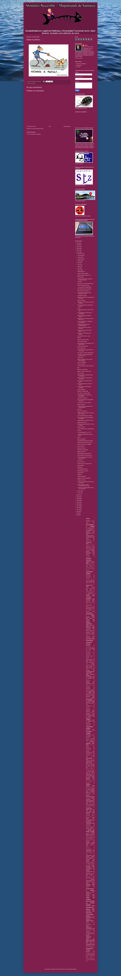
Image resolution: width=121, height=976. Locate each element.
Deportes (88, 621)
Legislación (88, 754)
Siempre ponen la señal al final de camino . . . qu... (84, 331)
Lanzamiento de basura (82, 397)
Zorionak (92, 959)
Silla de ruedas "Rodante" (82, 346)
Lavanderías (88, 750)
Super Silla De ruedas (82, 341)
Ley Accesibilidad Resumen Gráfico (84, 415)
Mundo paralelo (91, 789)
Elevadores (88, 653)
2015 (78, 504)
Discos (87, 634)
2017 (78, 500)
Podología (87, 833)
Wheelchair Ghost (81, 271)
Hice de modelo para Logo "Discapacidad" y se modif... (83, 485)
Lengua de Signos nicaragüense (84, 478)
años (91, 543)
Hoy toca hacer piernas (82, 411)
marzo (79, 270)
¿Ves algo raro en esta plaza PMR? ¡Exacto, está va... (84, 355)
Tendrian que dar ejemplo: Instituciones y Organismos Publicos (90, 936)
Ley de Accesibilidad (81, 362)
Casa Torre (90, 582)
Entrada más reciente (31, 126)
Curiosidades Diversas (89, 613)
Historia (88, 711)
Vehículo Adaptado (81, 389)
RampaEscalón (89, 855)
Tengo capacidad (90, 940)
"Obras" (79, 308)
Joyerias (91, 745)
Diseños (87, 635)
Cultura (87, 611)
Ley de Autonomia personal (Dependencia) (90, 761)
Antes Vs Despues (81, 300)
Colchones (92, 591)
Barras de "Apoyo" (81, 427)
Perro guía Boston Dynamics (83, 290)
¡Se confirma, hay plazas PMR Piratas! (85, 352)
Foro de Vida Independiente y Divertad (90, 691)
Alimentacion (88, 539)
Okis (78, 367)
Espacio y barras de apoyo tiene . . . (84, 371)
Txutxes (91, 946)
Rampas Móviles (90, 856)
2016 (78, 502)
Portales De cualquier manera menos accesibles (90, 842)
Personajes (90, 820)
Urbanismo (89, 948)
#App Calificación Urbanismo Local (84, 455)
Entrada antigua (67, 126)
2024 (78, 246)
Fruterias (92, 693)
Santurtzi (88, 884)
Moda (87, 787)
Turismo (87, 945)
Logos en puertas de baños (83, 339)
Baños (92, 562)
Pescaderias (88, 824)
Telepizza (92, 932)
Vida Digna (89, 954)
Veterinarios (92, 953)
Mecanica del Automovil (90, 780)
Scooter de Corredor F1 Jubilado (84, 444)
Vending (87, 953)
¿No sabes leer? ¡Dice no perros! (84, 402)
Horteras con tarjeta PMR (82, 391)
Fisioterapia (88, 688)
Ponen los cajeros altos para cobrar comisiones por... (84, 458)
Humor (88, 718)
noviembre (80, 255)
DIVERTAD (88, 645)
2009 (78, 515)
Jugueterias (88, 747)
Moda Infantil (92, 787)
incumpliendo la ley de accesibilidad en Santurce (90, 736)
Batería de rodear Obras (82, 369)
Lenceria (87, 755)
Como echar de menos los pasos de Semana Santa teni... (84, 279)
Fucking (79, 430)
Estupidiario (88, 680)
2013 (78, 507)
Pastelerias (88, 813)
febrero (79, 490)
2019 (78, 496)
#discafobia (88, 520)
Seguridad (88, 885)
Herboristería (88, 708)
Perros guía (92, 819)
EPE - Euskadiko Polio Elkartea (34, 134)
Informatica (88, 738)
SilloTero (79, 337)
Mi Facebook (79, 65)
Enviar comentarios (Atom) (37, 128)
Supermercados (89, 924)
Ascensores (88, 547)
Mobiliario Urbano (88, 785)
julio (79, 262)
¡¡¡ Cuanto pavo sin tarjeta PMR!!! (84, 287)
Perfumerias (91, 816)
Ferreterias (88, 687)
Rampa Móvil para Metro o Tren (84, 275)
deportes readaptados (89, 623)
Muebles (92, 788)
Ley (91, 755)
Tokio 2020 (91, 941)
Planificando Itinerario (81, 422)
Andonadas (89, 542)
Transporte (88, 944)
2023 (78, 248)
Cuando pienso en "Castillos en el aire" (85, 420)
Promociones (88, 847)
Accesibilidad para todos (82, 469)
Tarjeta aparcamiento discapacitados (89, 927)
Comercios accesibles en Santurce (90, 598)
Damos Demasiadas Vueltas (83, 285)
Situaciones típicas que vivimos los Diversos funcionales (90, 911)
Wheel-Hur (79, 474)
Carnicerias (88, 577)
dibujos (87, 630)
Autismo (87, 554)
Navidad (92, 791)
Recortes (88, 866)
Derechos (88, 627)
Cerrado (92, 588)
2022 (78, 250)
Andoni (86, 45)
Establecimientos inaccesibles (90, 672)
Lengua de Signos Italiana (82, 273)
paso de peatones (90, 811)
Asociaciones (89, 552)
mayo (79, 266)
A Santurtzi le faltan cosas (90, 522)
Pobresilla (79, 409)
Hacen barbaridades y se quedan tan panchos (90, 699)
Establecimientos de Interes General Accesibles (90, 669)
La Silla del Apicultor (81, 476)
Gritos (78, 437)
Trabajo (90, 942)
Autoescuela (88, 555)
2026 (78, 243)
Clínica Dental (89, 590)
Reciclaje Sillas (80, 277)
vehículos (88, 951)
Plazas (93, 828)
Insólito (87, 741)
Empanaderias (88, 654)
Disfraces (88, 637)
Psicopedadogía (88, 849)
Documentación (88, 646)
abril (79, 268)
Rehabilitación (88, 872)
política (90, 834)
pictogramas (88, 825)
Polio (93, 833)
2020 (78, 495)
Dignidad (88, 633)
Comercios (88, 595)
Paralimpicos (89, 808)
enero (79, 492)
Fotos (87, 693)
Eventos (87, 682)
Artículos (91, 546)
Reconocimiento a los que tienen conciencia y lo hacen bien (90, 863)
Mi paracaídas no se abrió (82, 470)
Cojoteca (87, 591)
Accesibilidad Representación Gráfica (85, 440)
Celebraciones (89, 585)
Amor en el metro (81, 461)
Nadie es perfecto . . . (81, 404)
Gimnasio (89, 695)
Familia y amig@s (89, 684)
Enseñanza (92, 662)
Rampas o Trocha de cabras (90, 860)
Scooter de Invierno (81, 448)
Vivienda (92, 955)
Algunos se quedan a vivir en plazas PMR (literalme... (84, 360)
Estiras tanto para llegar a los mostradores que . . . (83, 325)
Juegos (87, 746)
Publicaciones (89, 850)
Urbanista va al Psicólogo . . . (83, 449)
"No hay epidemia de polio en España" (85, 365)
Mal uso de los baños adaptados (90, 776)
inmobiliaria (91, 740)
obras (87, 800)
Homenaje (91, 712)
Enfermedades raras (90, 659)
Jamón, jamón (80, 357)
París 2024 (91, 809)
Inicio (50, 126)
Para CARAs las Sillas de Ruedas (84, 289)
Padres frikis (80, 467)
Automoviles (88, 556)
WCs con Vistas (80, 446)
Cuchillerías (90, 610)
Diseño (91, 634)
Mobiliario (88, 783)
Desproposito (88, 629)
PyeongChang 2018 (90, 851)
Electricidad (88, 650)
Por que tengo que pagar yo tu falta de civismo (90, 838)
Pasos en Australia (81, 364)
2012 (78, 509)
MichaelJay (61, 969)
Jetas (93, 743)
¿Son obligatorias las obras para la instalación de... (84, 313)
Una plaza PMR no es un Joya (83, 336)
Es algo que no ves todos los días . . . (85, 463)
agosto (79, 261)
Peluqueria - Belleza (90, 815)
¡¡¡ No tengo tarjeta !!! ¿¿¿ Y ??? (84, 432)
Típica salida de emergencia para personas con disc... (84, 293)
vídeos (87, 955)
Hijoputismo (88, 709)
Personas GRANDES (89, 822)
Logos (88, 771)
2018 (78, 498)
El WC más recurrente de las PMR (84, 442)
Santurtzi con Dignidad (81, 63)
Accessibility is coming (82, 295)
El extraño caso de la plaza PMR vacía (85, 283)
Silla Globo (79, 281)
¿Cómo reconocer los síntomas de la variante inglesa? (85, 407)
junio (79, 264)
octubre (79, 257)
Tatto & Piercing (88, 929)
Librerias (90, 763)
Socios (92, 916)
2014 (78, 505)
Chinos (90, 589)
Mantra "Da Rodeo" (81, 451)
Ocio (93, 801)
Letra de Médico (80, 465)
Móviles (88, 788)
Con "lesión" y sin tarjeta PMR (83, 393)
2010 (78, 513)
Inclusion (89, 731)
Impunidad (89, 726)
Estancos (87, 679)
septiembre (80, 259)
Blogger (74, 969)
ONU (90, 803)
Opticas (87, 804)
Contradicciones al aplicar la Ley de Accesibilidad (90, 606)
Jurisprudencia (88, 748)
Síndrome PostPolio (88, 905)
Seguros (87, 887)
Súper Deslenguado (81, 439)
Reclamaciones (80, 472)
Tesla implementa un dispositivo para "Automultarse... (85, 375)
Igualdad (90, 721)
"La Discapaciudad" (81, 348)
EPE (93, 665)
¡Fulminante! (80, 460)
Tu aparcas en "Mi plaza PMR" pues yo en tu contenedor (85, 488)
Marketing (88, 779)
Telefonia (87, 932)
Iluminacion (88, 725)
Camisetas (89, 571)
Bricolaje (87, 567)
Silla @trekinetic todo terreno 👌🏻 (84, 453)
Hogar (87, 712)
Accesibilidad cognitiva (90, 527)
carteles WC (91, 581)
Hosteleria (88, 713)
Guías (87, 697)
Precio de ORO (80, 373)
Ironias (92, 741)
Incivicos (88, 730)
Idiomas (93, 719)
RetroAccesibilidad (90, 874)
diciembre (80, 253)
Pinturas (87, 827)
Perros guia (33, 83)
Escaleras (90, 666)
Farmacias (88, 686)
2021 (78, 252)
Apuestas (87, 545)
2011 (78, 511)
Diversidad (88, 638)
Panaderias (91, 805)
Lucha (87, 775)
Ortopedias (92, 804)
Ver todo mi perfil (78, 58)
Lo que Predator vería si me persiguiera (85, 428)
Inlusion (92, 738)
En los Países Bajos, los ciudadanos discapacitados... (84, 322)
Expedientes (88, 683)
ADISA (87, 538)
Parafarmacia (88, 807)
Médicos (90, 781)
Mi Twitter (78, 66)
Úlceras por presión (81, 479)
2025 (78, 244)
